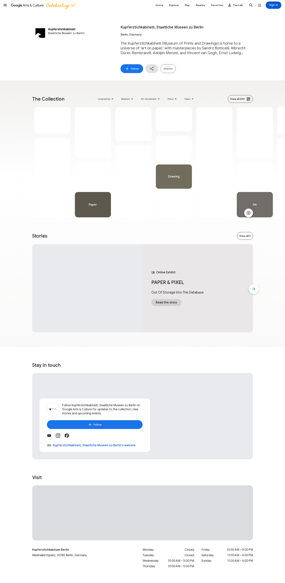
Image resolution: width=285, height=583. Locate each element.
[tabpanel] (52, 162)
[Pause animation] (248, 213)
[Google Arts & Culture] (42, 5)
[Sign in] (273, 5)
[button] (5, 5)
